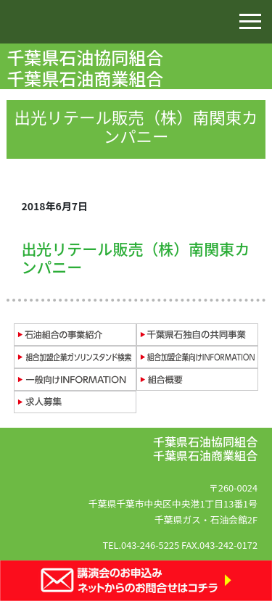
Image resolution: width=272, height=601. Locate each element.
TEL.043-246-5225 (140, 545)
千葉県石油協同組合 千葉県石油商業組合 (87, 67)
